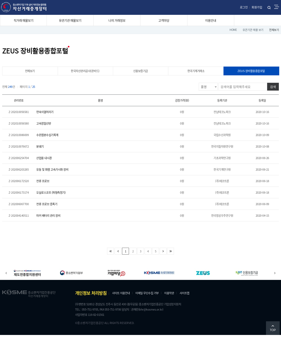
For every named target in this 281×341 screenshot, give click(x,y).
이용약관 (178, 298)
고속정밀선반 (46, 125)
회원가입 (257, 7)
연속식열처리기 (48, 113)
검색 (271, 87)
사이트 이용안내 (124, 298)
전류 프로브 (45, 184)
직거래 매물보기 (23, 20)
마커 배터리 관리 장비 (51, 220)
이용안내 (210, 20)
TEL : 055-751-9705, (90, 315)
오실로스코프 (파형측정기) (54, 196)
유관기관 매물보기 (70, 20)
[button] (9, 278)
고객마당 (163, 20)
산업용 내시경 (47, 160)
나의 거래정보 (116, 20)
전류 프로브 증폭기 (50, 208)
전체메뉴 (276, 6)
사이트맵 (195, 298)
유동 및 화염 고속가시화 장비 (56, 172)
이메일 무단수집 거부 (153, 298)
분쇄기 (42, 149)
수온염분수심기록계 (50, 137)
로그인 (244, 7)
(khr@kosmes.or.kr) (161, 315)
